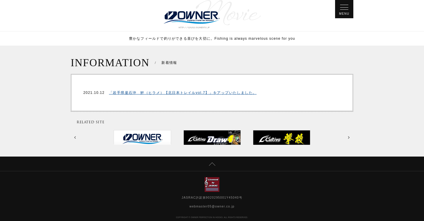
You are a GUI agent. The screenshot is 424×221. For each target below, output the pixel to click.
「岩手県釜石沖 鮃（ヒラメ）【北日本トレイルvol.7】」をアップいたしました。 (182, 93)
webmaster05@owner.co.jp (212, 206)
